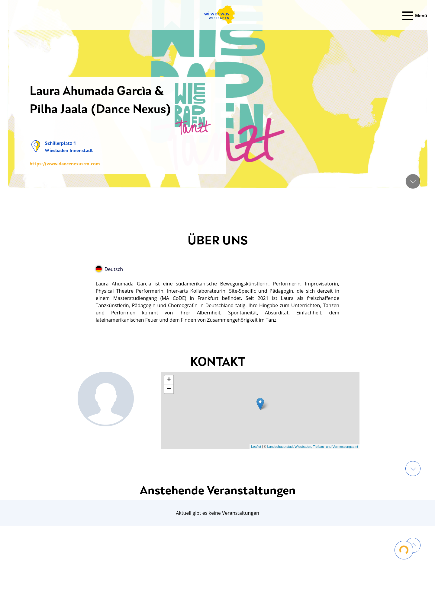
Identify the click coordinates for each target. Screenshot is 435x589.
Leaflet (256, 446)
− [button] (169, 388)
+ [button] (169, 379)
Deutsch (109, 269)
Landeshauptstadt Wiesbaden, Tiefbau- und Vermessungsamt (312, 446)
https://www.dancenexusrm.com (65, 164)
